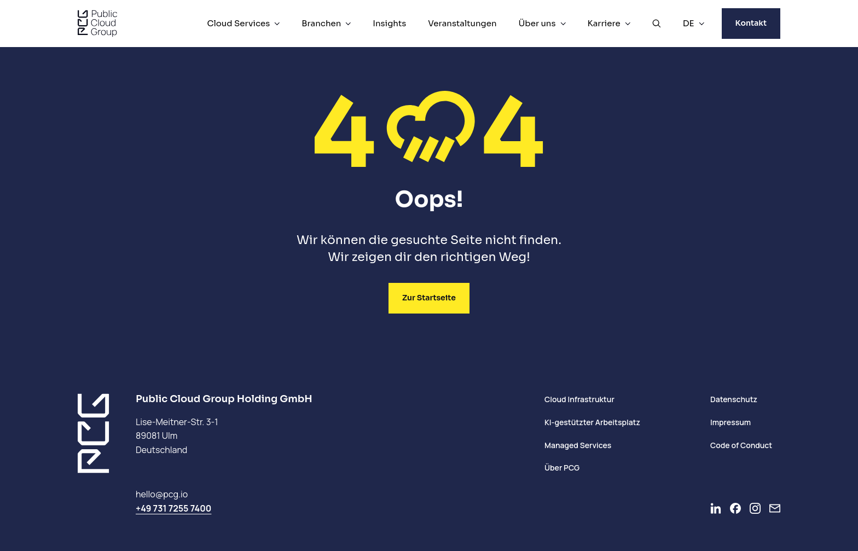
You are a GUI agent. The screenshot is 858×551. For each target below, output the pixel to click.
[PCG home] (97, 23)
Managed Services (577, 445)
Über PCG (561, 467)
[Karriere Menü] (627, 23)
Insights (389, 23)
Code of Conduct (741, 445)
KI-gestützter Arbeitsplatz (592, 422)
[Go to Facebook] (735, 508)
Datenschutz (733, 399)
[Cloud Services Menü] (277, 23)
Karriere (604, 23)
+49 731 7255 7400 (173, 508)
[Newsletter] (774, 508)
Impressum (730, 422)
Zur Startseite (429, 298)
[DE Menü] (701, 23)
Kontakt (751, 23)
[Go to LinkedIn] (715, 508)
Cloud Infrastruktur (579, 399)
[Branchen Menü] (348, 23)
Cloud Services (238, 23)
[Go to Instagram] (755, 508)
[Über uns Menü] (563, 23)
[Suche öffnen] (656, 23)
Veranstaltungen (462, 23)
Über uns (537, 23)
